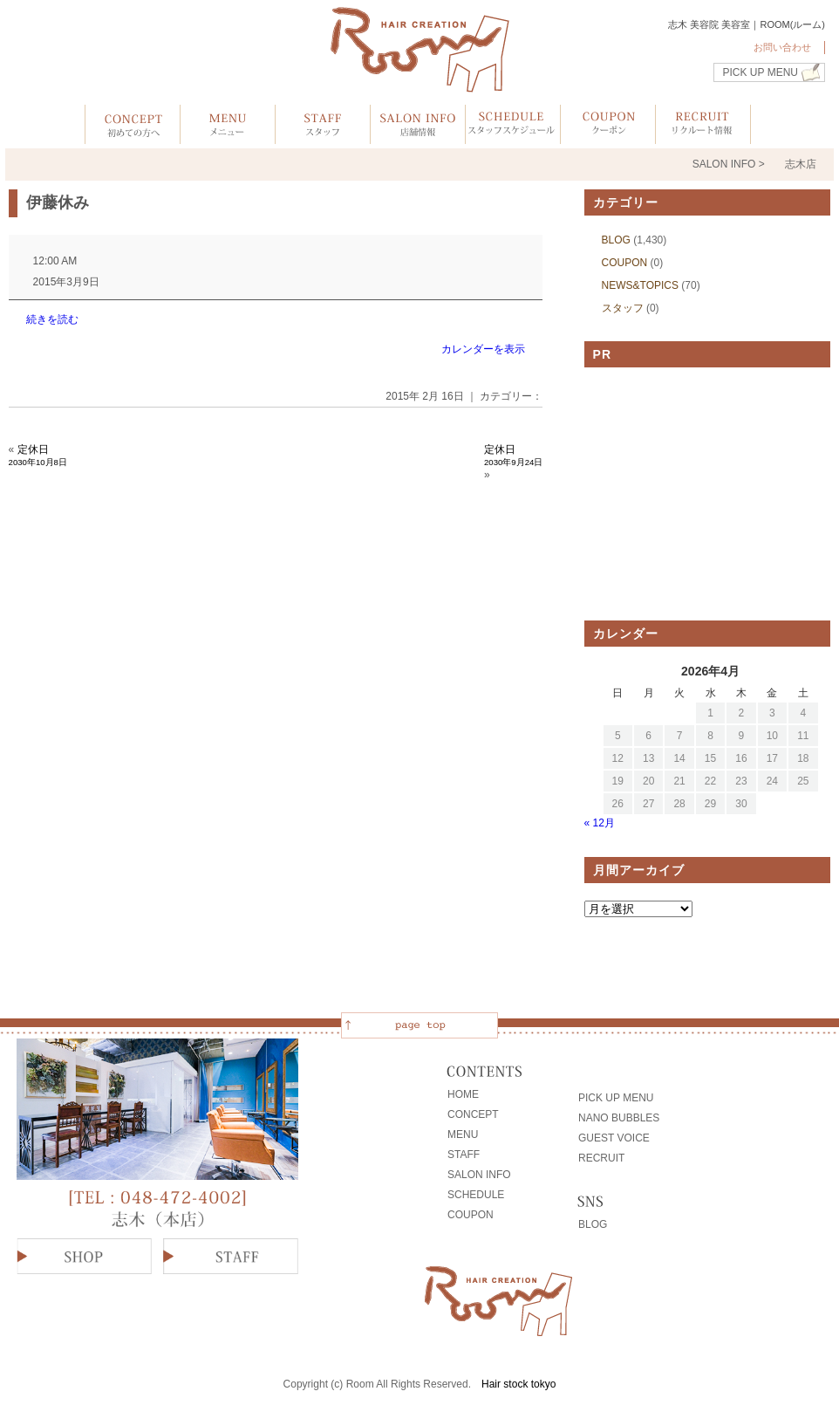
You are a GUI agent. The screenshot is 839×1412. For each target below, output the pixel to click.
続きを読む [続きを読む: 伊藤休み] (52, 319)
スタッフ (623, 308)
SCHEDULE (475, 1195)
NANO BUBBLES (618, 1118)
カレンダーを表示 (483, 349)
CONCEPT (473, 1114)
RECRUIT (601, 1158)
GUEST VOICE (614, 1138)
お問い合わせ (782, 47)
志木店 (800, 164)
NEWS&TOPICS (640, 285)
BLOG (616, 240)
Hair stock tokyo (518, 1384)
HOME (463, 1094)
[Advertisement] (710, 494)
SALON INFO (479, 1175)
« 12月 (599, 823)
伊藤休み (57, 202)
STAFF (463, 1154)
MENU (462, 1134)
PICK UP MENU (760, 72)
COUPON (625, 263)
